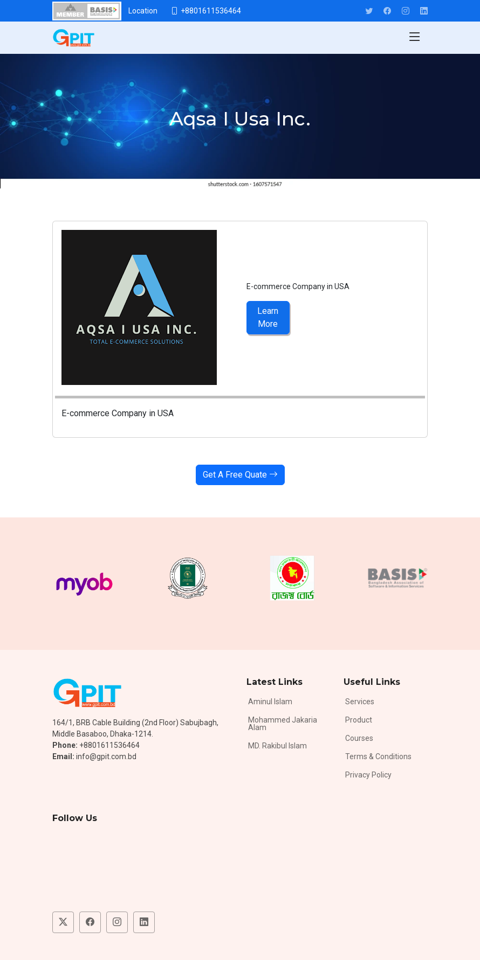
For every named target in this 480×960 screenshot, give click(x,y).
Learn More (267, 317)
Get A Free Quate (240, 475)
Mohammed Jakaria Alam (282, 723)
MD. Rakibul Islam (277, 745)
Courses (359, 738)
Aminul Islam (270, 701)
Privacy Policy (368, 775)
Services (359, 701)
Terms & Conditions (378, 756)
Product (358, 720)
